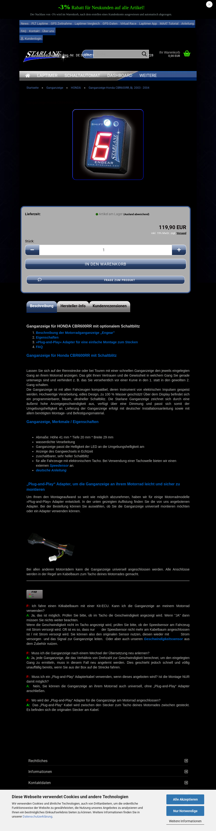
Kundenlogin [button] (31, 38)
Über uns (48, 31)
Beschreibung (41, 306)
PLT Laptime (39, 23)
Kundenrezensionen (110, 306)
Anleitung (187, 23)
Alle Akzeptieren (185, 799)
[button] (32, 250)
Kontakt (34, 31)
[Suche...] (144, 54)
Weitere (148, 75)
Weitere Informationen (185, 821)
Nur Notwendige (185, 811)
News (25, 23)
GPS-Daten (110, 23)
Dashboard (119, 75)
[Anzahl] (105, 250)
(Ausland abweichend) (136, 214)
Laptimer (47, 75)
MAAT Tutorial (169, 23)
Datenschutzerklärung (37, 816)
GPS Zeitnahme (61, 23)
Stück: (29, 241)
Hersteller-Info (73, 306)
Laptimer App (148, 23)
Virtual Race (128, 23)
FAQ (23, 31)
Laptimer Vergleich (87, 23)
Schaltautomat (82, 75)
